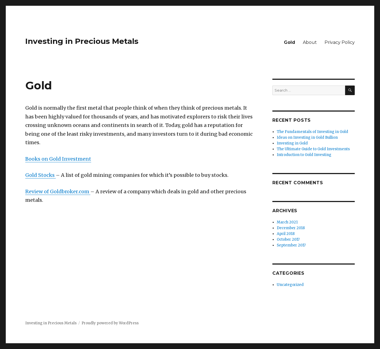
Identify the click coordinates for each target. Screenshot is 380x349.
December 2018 (291, 228)
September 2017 (291, 245)
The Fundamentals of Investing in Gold (312, 131)
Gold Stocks (40, 175)
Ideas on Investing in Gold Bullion (307, 137)
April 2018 (286, 233)
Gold (289, 42)
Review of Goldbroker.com (57, 191)
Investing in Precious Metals (81, 41)
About (310, 42)
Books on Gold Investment (58, 159)
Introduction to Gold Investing (304, 154)
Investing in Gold (292, 143)
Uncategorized (290, 284)
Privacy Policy (340, 42)
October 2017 (288, 239)
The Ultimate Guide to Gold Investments (313, 149)
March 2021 (287, 222)
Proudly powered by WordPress (110, 323)
